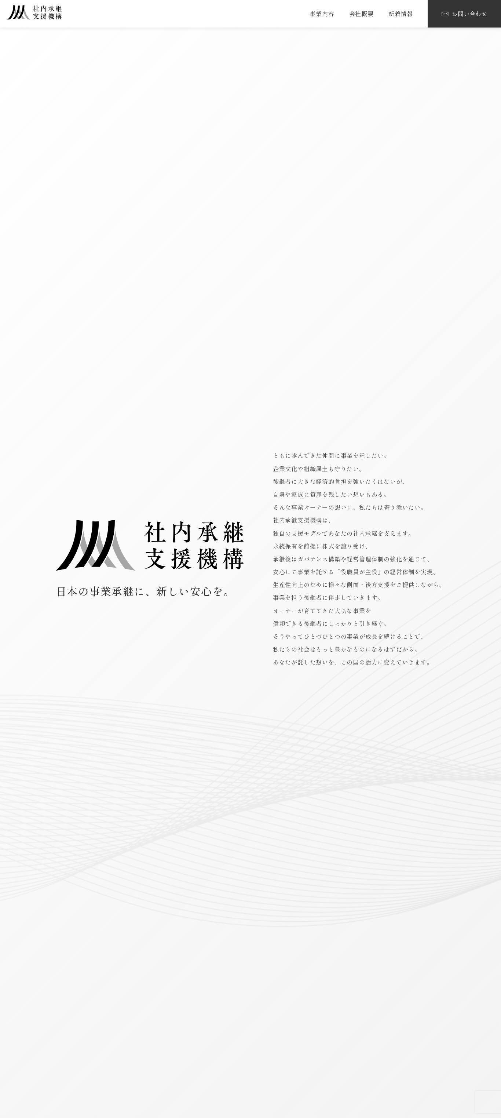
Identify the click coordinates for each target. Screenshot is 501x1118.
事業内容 (322, 13)
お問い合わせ (464, 13)
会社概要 (361, 13)
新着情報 (400, 13)
